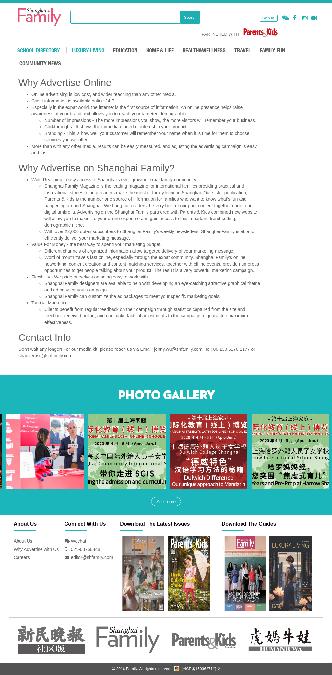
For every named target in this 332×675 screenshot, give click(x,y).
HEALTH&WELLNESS (204, 50)
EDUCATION (125, 50)
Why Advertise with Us (36, 549)
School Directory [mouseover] (38, 50)
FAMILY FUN (272, 50)
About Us (23, 541)
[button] (285, 18)
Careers (22, 557)
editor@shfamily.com (92, 557)
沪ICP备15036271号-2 (197, 669)
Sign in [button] (268, 18)
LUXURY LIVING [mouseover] (88, 50)
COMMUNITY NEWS (40, 63)
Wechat (78, 541)
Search (190, 17)
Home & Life (160, 50)
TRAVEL (242, 50)
